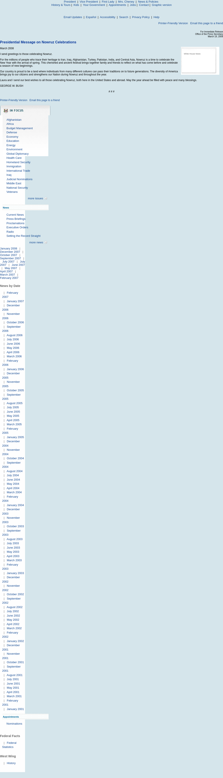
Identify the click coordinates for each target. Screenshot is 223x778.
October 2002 (15, 594)
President (70, 1)
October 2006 (15, 322)
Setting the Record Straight (24, 235)
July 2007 (8, 261)
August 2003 (14, 539)
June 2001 (13, 683)
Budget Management (20, 128)
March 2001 (14, 696)
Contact (144, 5)
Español (91, 17)
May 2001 (13, 687)
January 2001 (15, 709)
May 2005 (13, 415)
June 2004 (13, 479)
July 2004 (13, 475)
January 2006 (15, 369)
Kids (76, 5)
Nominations (14, 723)
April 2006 (13, 352)
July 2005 (13, 407)
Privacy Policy (141, 17)
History (11, 763)
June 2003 (13, 547)
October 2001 (15, 662)
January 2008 (8, 248)
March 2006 (14, 356)
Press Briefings (16, 218)
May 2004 (13, 483)
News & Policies (148, 1)
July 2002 (13, 611)
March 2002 (14, 628)
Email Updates (73, 17)
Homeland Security (18, 162)
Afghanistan (14, 119)
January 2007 (15, 301)
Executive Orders (17, 227)
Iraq (9, 174)
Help (156, 17)
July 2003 (13, 543)
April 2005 (13, 420)
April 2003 (13, 556)
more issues (35, 198)
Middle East (14, 183)
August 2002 (14, 607)
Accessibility (107, 17)
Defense (12, 132)
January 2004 (15, 505)
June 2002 (13, 615)
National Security (17, 187)
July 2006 (13, 339)
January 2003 (15, 573)
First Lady (108, 1)
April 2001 (13, 692)
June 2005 (13, 411)
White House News (192, 54)
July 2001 (13, 679)
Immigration (14, 166)
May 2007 (11, 268)
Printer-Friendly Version (173, 23)
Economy (12, 136)
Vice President (89, 1)
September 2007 (10, 258)
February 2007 (9, 278)
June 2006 (13, 343)
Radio (10, 231)
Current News (15, 214)
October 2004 (15, 458)
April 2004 (13, 488)
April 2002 (13, 624)
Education (13, 140)
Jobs (133, 5)
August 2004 (14, 471)
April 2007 (6, 271)
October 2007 (8, 255)
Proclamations (15, 223)
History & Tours (61, 5)
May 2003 (13, 551)
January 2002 (15, 641)
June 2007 (18, 264)
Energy (11, 145)
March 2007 (7, 274)
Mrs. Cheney (126, 1)
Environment (14, 149)
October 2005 (15, 390)
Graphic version (162, 5)
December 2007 (10, 251)
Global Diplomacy (18, 153)
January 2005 (15, 437)
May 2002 (13, 619)
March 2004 (14, 492)
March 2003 (14, 560)
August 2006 (14, 335)
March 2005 (14, 424)
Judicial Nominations (19, 179)
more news (36, 242)
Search (123, 17)
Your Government (94, 5)
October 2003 (15, 526)
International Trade (18, 170)
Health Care (14, 157)
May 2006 (13, 347)
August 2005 (14, 403)
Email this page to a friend (206, 23)
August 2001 (14, 675)
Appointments (117, 5)
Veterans (12, 191)
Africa (10, 123)
